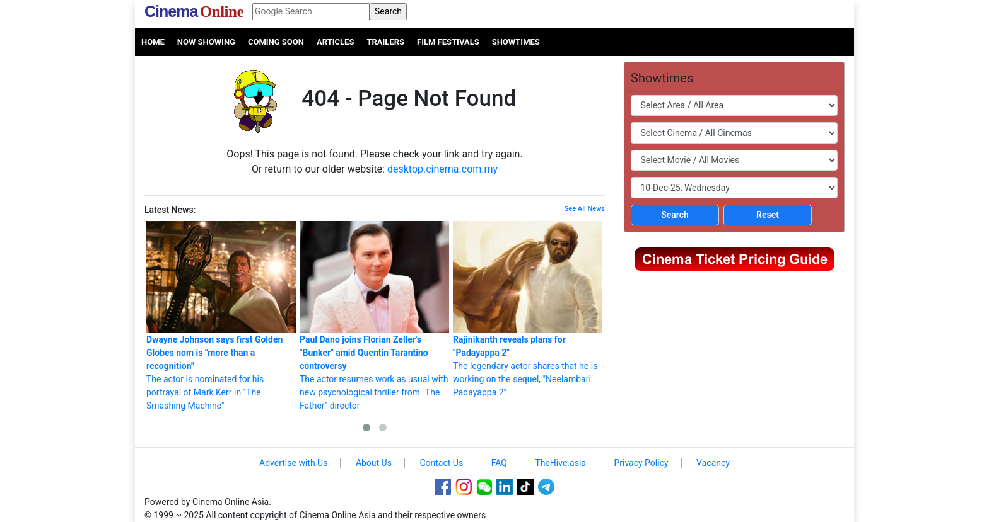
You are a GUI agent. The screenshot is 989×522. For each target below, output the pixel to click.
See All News (585, 209)
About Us (374, 463)
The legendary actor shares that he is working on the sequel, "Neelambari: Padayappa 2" (527, 309)
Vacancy (713, 463)
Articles (335, 42)
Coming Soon (276, 42)
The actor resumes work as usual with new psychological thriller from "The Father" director (374, 316)
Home (153, 42)
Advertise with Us (293, 463)
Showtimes (516, 42)
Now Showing (206, 42)
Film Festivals (448, 42)
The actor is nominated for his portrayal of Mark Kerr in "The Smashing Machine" (221, 316)
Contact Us (441, 463)
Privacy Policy (641, 463)
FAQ (499, 463)
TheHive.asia (560, 463)
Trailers (385, 42)
